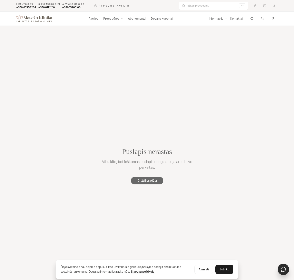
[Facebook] (255, 5)
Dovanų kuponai (162, 18)
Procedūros (113, 18)
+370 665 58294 (26, 7)
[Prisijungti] (273, 18)
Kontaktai (236, 18)
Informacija (218, 18)
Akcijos (93, 18)
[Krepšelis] (262, 18)
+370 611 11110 (46, 7)
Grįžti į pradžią (147, 180)
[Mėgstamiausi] (251, 18)
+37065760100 (71, 7)
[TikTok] (274, 5)
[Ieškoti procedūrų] (212, 5)
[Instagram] (264, 5)
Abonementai (137, 18)
